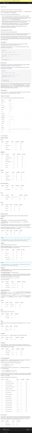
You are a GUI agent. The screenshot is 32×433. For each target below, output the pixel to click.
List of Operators (20, 23)
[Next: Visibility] (28, 429)
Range (11, 311)
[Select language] (29, 3)
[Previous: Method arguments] (5, 429)
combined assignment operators (23, 37)
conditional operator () (6, 335)
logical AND (7, 304)
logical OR (7, 306)
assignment (9, 346)
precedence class (18, 295)
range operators (5, 38)
